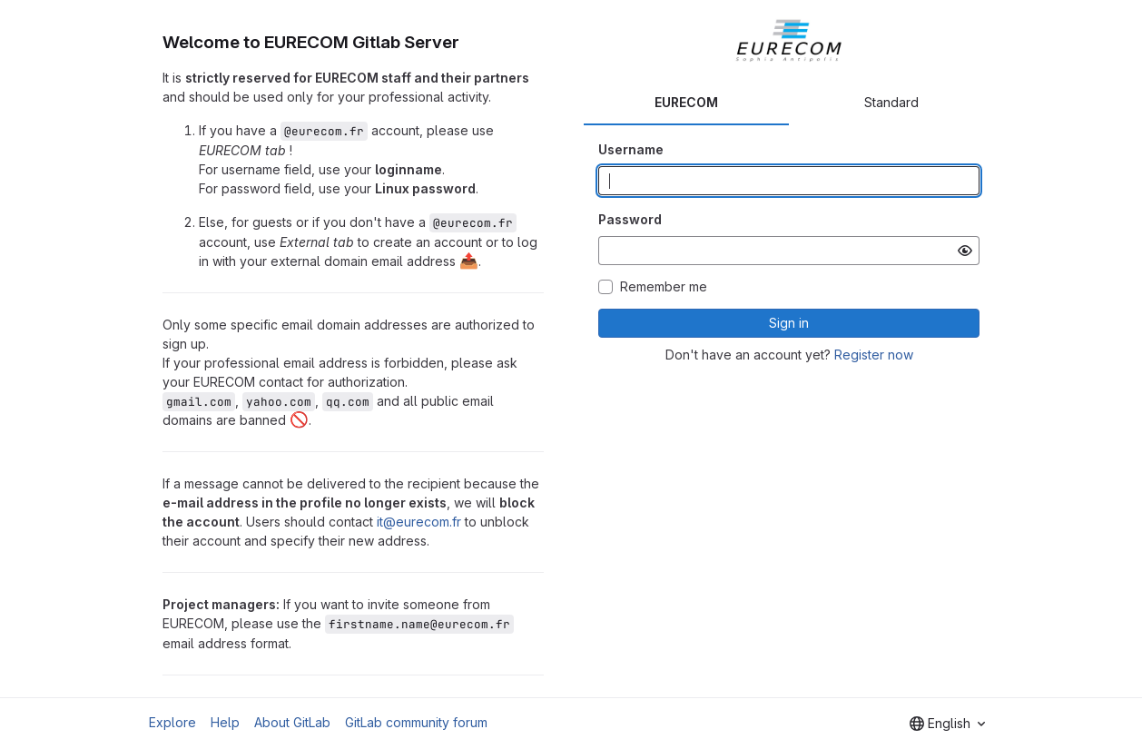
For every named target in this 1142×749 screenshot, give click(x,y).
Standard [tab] (891, 102)
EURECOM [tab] (686, 102)
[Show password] (965, 250)
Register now (873, 354)
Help (225, 722)
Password (630, 219)
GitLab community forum (416, 722)
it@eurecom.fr (419, 521)
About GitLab (292, 722)
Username (631, 149)
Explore (172, 722)
